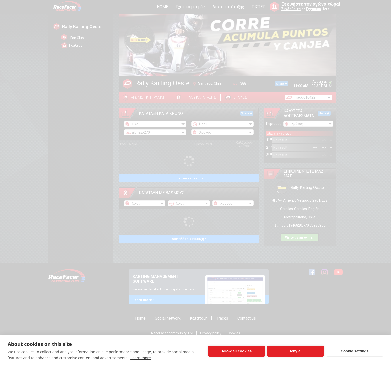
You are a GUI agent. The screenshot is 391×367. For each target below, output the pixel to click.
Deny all (295, 351)
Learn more (140, 357)
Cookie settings (355, 351)
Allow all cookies (237, 351)
